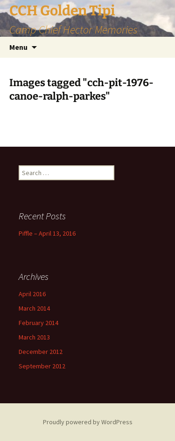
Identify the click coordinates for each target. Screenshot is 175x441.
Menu (18, 47)
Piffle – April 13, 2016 (47, 233)
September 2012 (42, 366)
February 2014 (38, 323)
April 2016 (32, 294)
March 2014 (34, 308)
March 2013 (34, 337)
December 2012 (41, 351)
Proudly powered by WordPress (88, 422)
